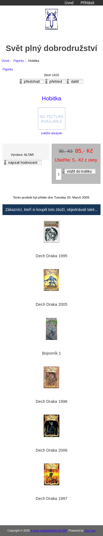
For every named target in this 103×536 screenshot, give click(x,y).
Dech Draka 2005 (51, 304)
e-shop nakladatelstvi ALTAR (48, 530)
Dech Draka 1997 (51, 498)
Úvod (69, 3)
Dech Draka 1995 (51, 256)
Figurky (18, 60)
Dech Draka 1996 (51, 401)
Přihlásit (87, 3)
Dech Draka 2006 (51, 450)
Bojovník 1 (51, 353)
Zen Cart (90, 530)
